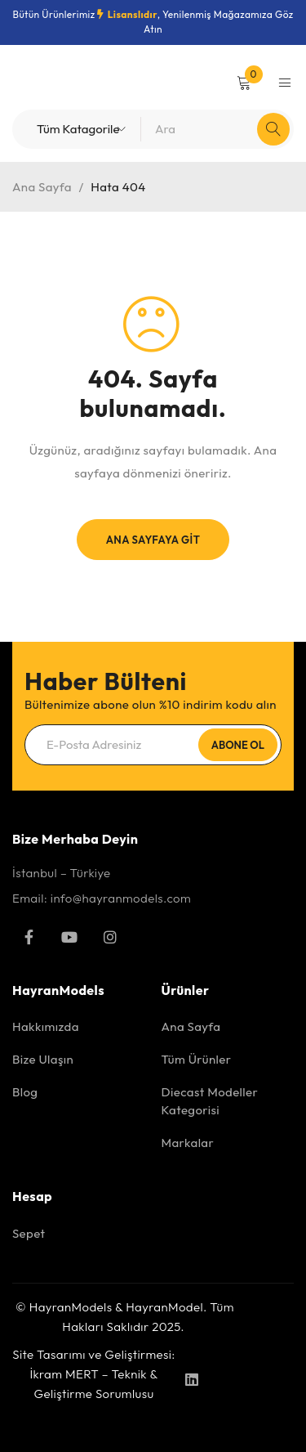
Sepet (28, 1233)
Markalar (188, 1142)
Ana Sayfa (42, 187)
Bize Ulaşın (42, 1059)
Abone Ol (237, 744)
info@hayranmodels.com (121, 898)
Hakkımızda (45, 1026)
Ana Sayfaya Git (153, 539)
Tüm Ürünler (197, 1059)
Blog (25, 1092)
